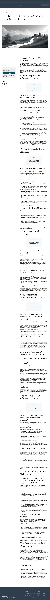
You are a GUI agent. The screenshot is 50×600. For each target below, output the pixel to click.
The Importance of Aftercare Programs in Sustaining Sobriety (33, 572)
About (8, 1)
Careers (2, 1)
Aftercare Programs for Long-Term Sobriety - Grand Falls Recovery (34, 574)
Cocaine (38, 597)
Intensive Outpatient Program (30, 593)
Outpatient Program (28, 595)
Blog (5, 1)
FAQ (10, 1)
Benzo (44, 595)
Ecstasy (44, 598)
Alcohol (44, 593)
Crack (44, 597)
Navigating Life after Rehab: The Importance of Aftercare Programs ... (34, 573)
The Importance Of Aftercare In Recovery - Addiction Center (33, 568)
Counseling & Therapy (28, 598)
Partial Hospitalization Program (30, 597)
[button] (21, 5)
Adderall (38, 593)
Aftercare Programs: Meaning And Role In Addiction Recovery (33, 577)
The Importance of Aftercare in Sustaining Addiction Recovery (33, 569)
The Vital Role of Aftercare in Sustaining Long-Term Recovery (33, 576)
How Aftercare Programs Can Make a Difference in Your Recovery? (34, 570)
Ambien (38, 595)
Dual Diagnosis (39, 598)
